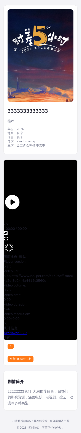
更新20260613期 (20, 359)
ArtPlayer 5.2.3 (15, 333)
